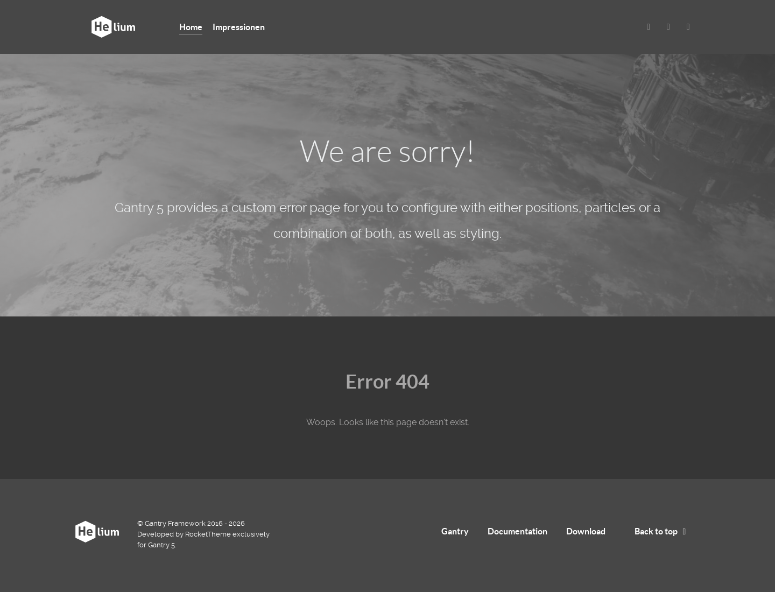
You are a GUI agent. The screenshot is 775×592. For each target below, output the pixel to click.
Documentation (517, 531)
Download (585, 531)
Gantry (455, 531)
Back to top (662, 531)
